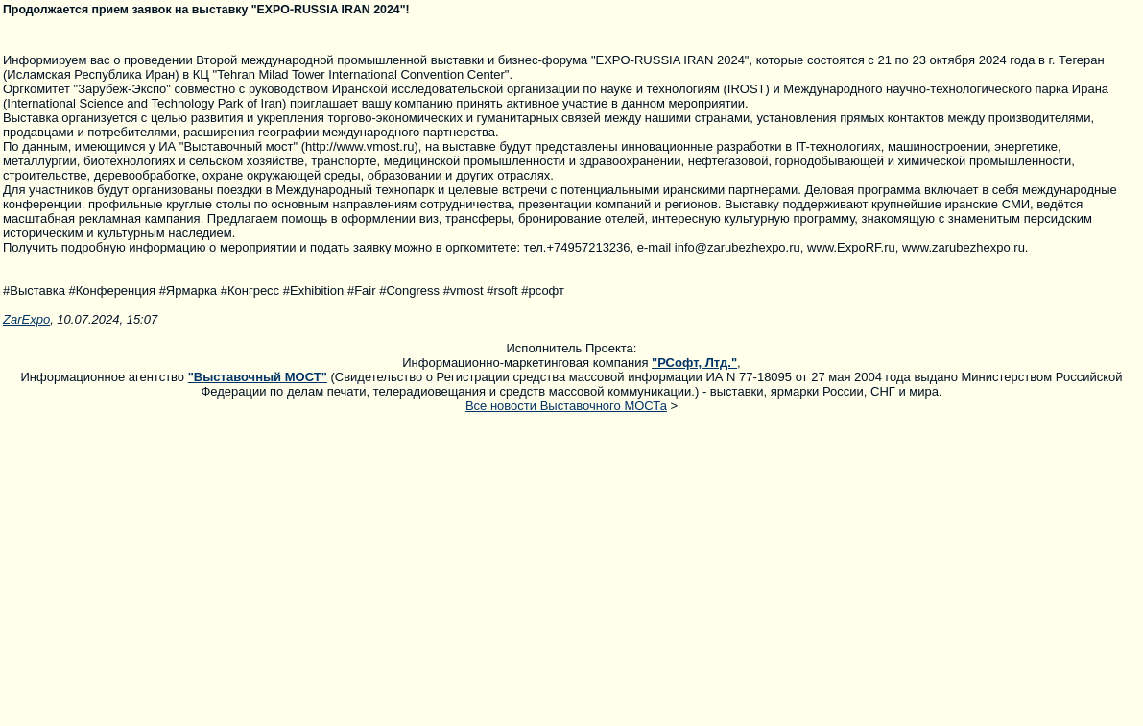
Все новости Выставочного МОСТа (566, 406)
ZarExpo (26, 319)
